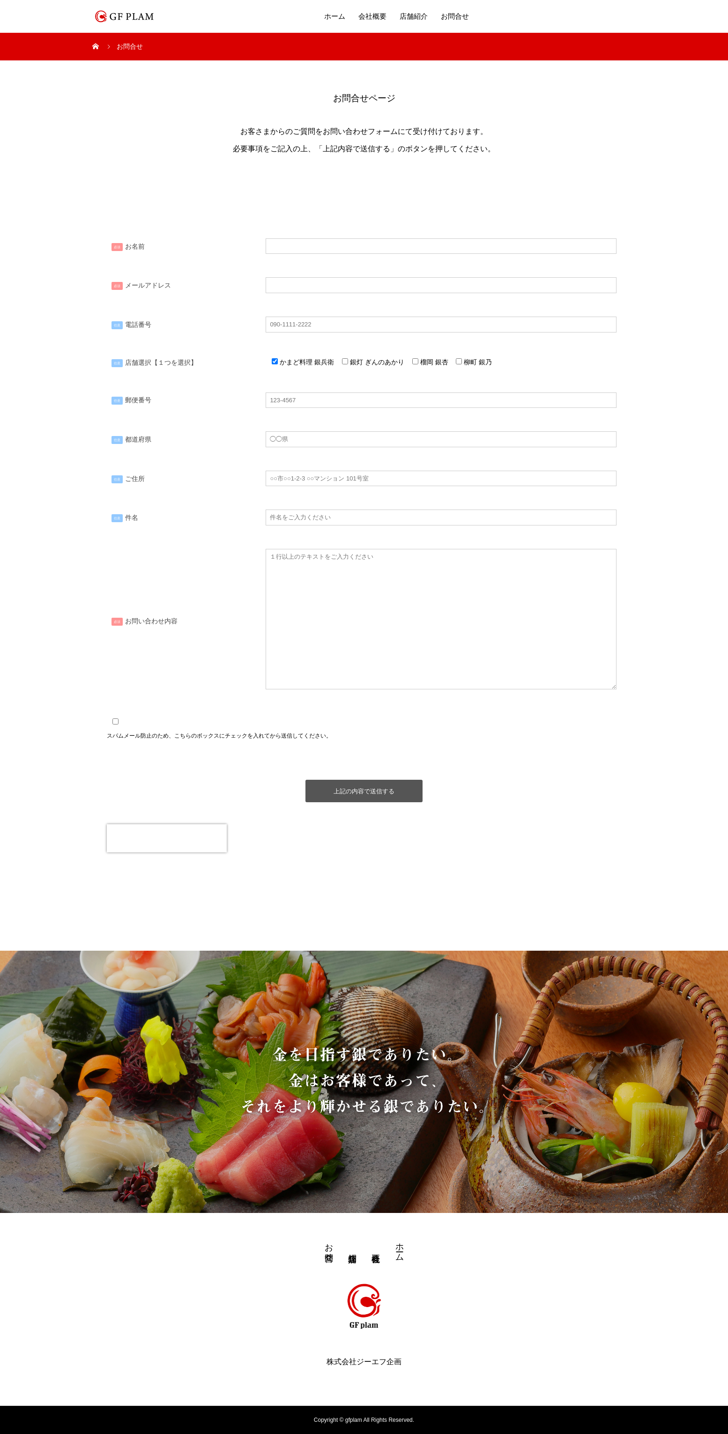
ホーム (334, 16)
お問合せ (455, 16)
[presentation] (167, 838)
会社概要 (372, 16)
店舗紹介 (414, 16)
